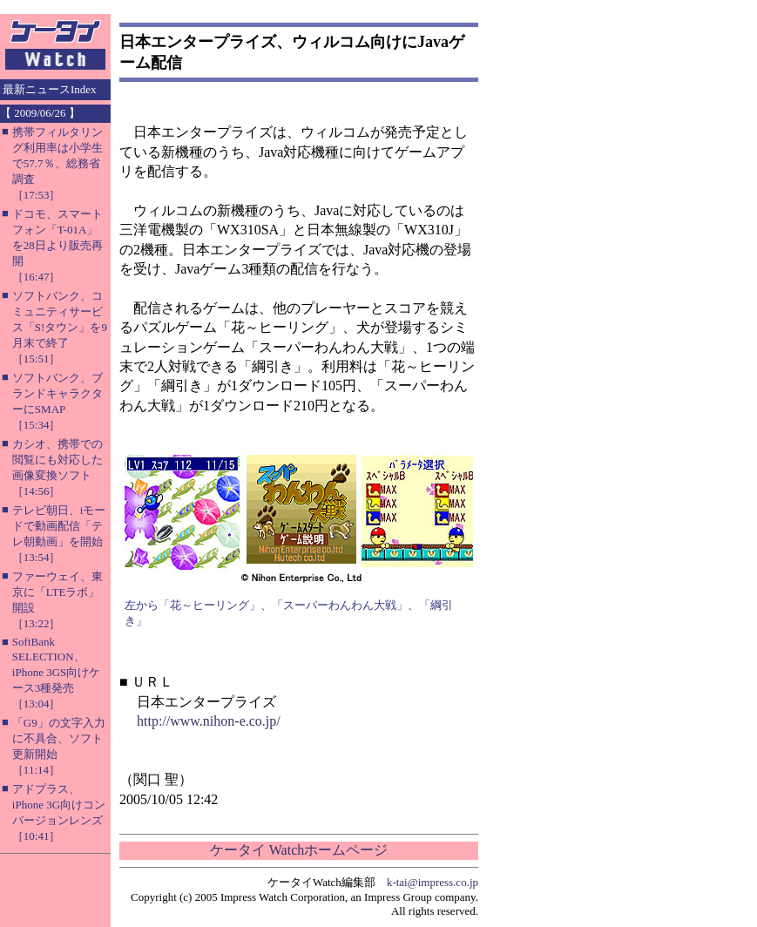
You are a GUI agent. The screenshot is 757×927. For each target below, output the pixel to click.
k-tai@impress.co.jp (432, 882)
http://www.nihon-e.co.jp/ (208, 721)
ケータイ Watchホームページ (299, 849)
